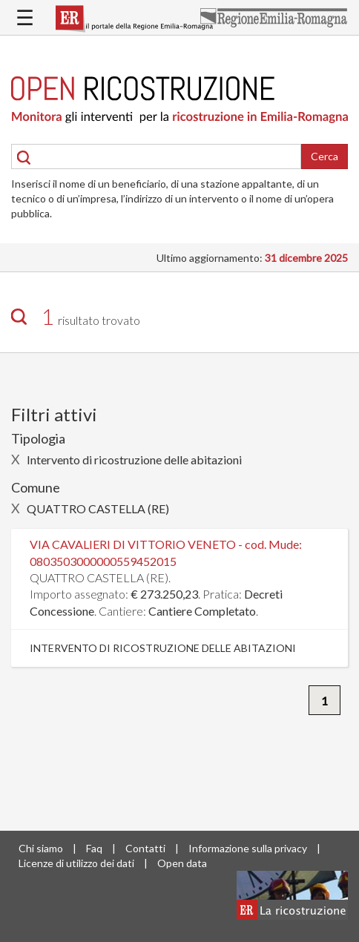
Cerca (324, 156)
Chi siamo (41, 848)
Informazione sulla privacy (247, 848)
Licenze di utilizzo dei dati (76, 863)
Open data (182, 863)
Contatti (145, 848)
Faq (94, 848)
